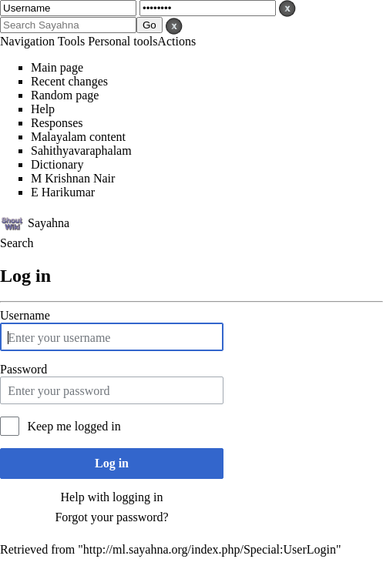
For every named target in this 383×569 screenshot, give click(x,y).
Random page (65, 95)
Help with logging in (112, 497)
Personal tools (122, 41)
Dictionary (57, 164)
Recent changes (69, 81)
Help (43, 108)
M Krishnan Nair (73, 178)
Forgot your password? (111, 517)
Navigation (27, 41)
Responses (57, 122)
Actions (176, 41)
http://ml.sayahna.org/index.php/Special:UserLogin (209, 549)
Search (17, 242)
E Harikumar (63, 192)
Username (25, 315)
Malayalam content (78, 136)
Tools (71, 41)
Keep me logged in (73, 426)
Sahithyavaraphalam (81, 150)
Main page (57, 67)
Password (23, 369)
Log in (112, 463)
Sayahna (48, 222)
